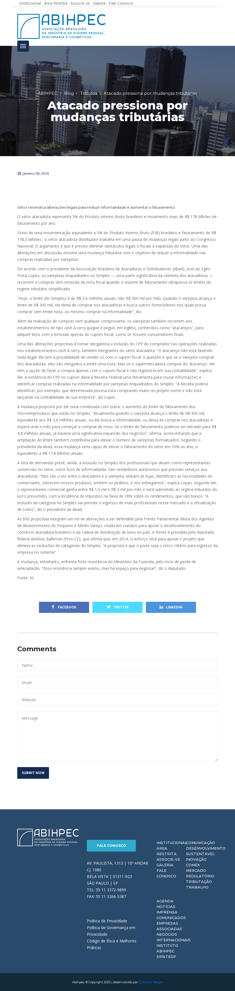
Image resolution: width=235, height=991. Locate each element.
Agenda (164, 901)
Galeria (164, 865)
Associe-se (168, 859)
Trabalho (197, 887)
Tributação (199, 881)
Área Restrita (166, 851)
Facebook (64, 607)
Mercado (196, 870)
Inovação (196, 859)
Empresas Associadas (169, 926)
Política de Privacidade (107, 920)
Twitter (118, 607)
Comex (193, 865)
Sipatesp (166, 956)
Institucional (171, 842)
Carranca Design (151, 982)
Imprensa (166, 912)
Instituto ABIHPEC (167, 948)
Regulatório (200, 876)
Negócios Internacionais (173, 937)
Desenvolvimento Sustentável (206, 851)
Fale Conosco (111, 845)
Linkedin (171, 607)
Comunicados (171, 917)
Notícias (165, 906)
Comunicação (200, 842)
